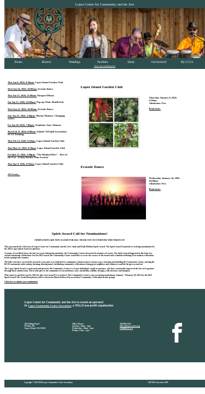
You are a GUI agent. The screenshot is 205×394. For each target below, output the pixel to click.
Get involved (158, 61)
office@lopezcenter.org (130, 326)
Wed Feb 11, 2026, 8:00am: (22, 131)
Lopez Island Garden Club (49, 82)
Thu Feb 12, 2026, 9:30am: (22, 141)
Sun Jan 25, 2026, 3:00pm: (22, 115)
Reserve (46, 61)
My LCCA (187, 61)
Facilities (102, 61)
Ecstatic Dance (45, 89)
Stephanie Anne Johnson (48, 125)
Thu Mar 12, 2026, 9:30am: (22, 148)
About (130, 61)
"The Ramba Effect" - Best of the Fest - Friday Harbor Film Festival (37, 156)
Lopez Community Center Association (50, 305)
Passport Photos (45, 95)
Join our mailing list (104, 66)
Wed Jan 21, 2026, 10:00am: (22, 109)
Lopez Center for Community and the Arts (104, 4)
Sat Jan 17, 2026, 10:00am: (22, 102)
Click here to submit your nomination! (21, 282)
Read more (155, 108)
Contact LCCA (126, 328)
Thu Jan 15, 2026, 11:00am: (22, 95)
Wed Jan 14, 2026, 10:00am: (22, 89)
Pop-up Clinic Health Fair (50, 102)
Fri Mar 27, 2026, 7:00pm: (22, 154)
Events (18, 61)
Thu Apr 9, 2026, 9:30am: (21, 164)
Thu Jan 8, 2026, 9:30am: (21, 82)
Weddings (74, 61)
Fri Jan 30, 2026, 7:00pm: (21, 125)
